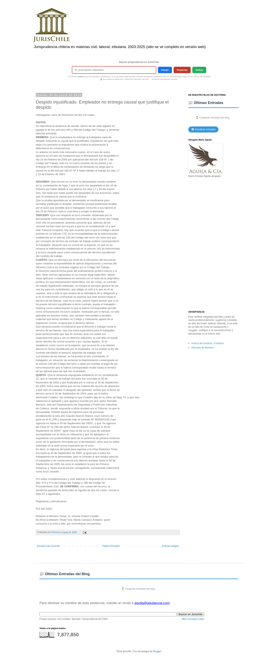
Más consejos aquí (193, 618)
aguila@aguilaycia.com (152, 603)
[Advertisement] (213, 244)
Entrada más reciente (48, 546)
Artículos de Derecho (202, 347)
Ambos (199, 70)
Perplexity (182, 70)
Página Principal (110, 546)
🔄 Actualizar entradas (203, 129)
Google (165, 70)
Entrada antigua (170, 546)
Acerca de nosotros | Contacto (207, 343)
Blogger (157, 651)
